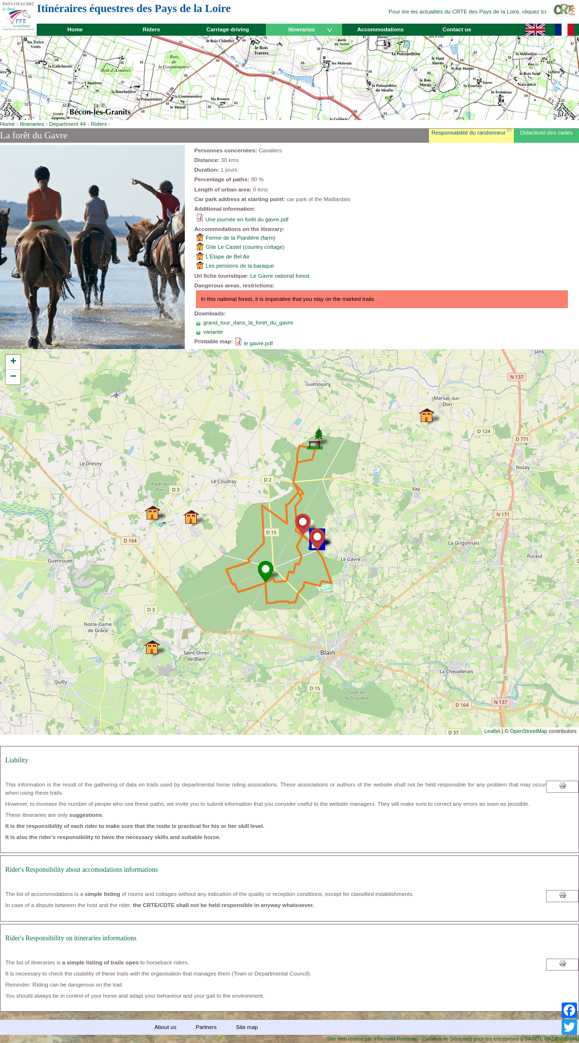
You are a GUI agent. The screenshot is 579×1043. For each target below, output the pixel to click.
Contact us (456, 29)
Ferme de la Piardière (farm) (241, 238)
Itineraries (302, 29)
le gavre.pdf (258, 343)
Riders (151, 29)
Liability (16, 760)
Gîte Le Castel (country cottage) (245, 247)
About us (165, 1027)
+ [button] (13, 362)
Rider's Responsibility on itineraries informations (71, 938)
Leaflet (492, 731)
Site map (247, 1027)
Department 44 (67, 124)
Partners (206, 1027)
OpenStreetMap (529, 731)
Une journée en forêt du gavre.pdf (246, 219)
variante (213, 332)
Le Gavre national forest (280, 276)
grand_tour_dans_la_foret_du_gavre (248, 322)
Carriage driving (228, 29)
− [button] (13, 377)
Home (75, 29)
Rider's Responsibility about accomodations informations (81, 869)
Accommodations (380, 29)
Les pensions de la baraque (240, 266)
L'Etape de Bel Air (227, 256)
